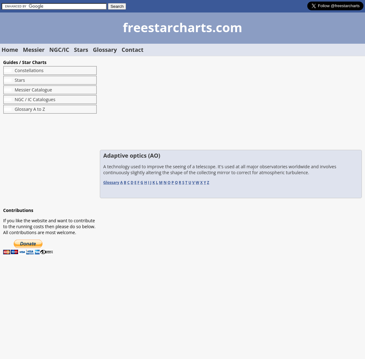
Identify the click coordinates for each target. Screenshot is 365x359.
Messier (34, 49)
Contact (133, 49)
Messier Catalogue (33, 90)
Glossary (105, 49)
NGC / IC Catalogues (35, 99)
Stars (81, 49)
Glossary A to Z (30, 109)
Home (10, 49)
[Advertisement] (50, 160)
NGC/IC (59, 49)
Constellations (29, 70)
